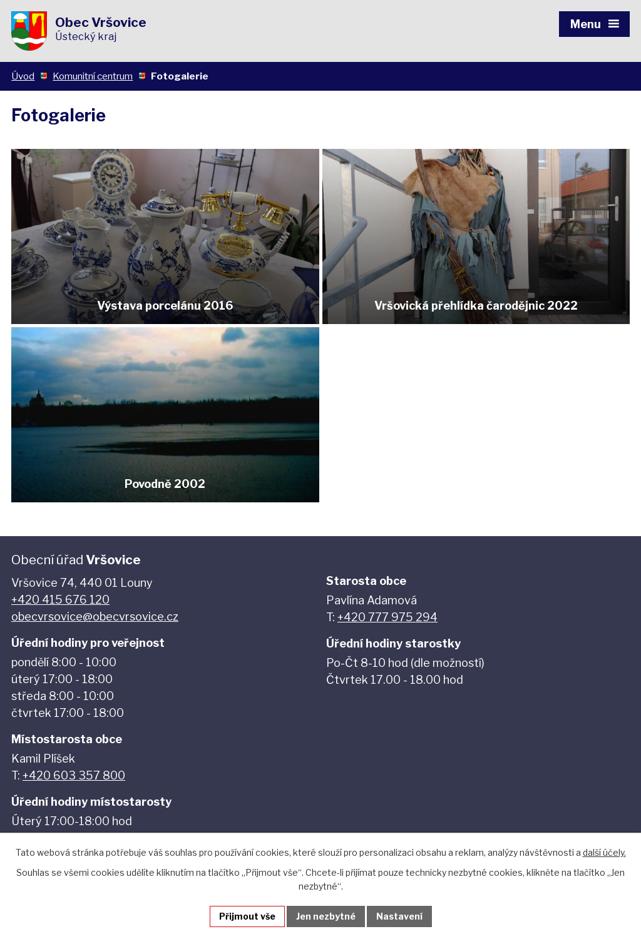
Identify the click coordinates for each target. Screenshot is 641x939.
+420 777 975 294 (387, 617)
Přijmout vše (247, 916)
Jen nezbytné (326, 916)
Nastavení (399, 916)
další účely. (604, 852)
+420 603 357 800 (74, 775)
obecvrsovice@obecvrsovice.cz (94, 616)
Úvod (22, 76)
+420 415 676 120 (60, 599)
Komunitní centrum (93, 76)
